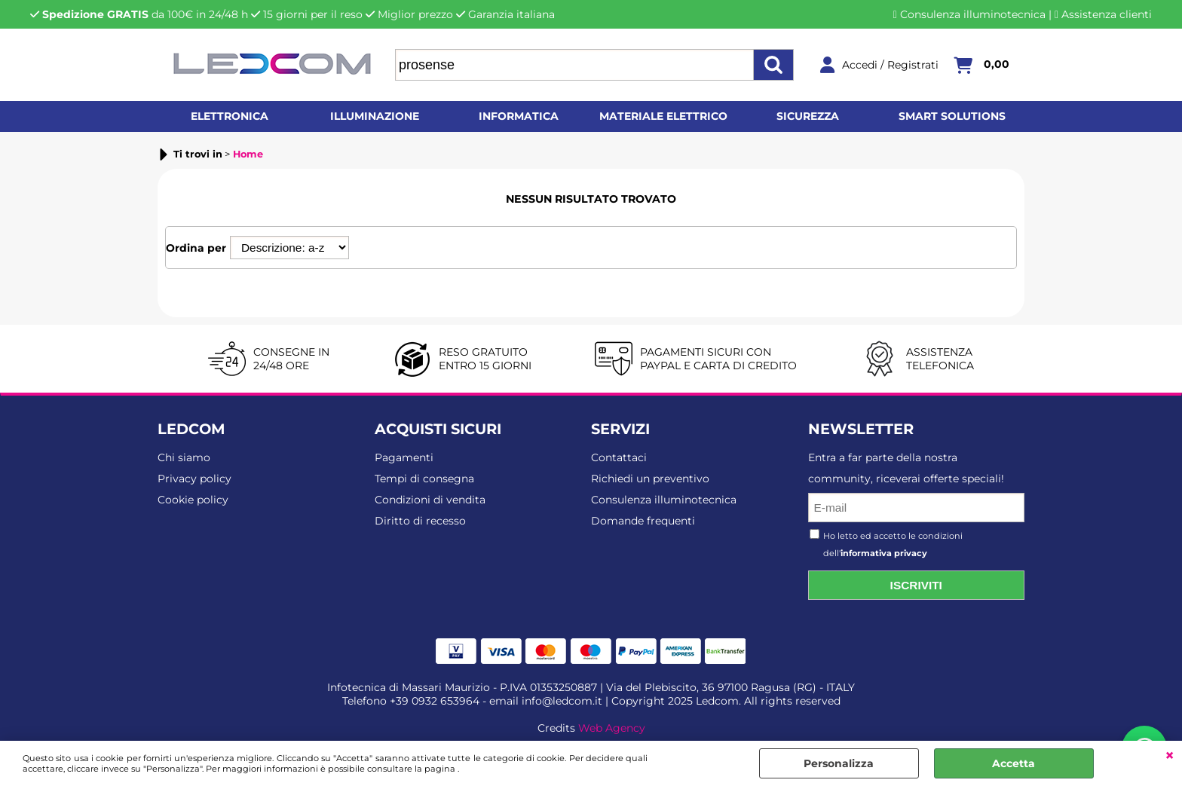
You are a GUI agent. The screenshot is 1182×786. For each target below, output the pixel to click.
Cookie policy (193, 499)
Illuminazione (374, 116)
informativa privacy (884, 553)
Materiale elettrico (663, 116)
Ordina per (196, 248)
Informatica (519, 116)
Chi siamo (184, 457)
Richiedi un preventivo (650, 478)
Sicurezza (807, 116)
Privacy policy (194, 478)
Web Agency (611, 728)
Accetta (1013, 763)
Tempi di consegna (424, 478)
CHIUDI (1169, 755)
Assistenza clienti (1106, 14)
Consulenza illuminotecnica (973, 14)
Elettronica (229, 116)
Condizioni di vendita (430, 499)
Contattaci (619, 457)
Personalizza (839, 763)
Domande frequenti (643, 521)
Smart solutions (952, 116)
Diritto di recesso (420, 521)
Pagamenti (404, 457)
